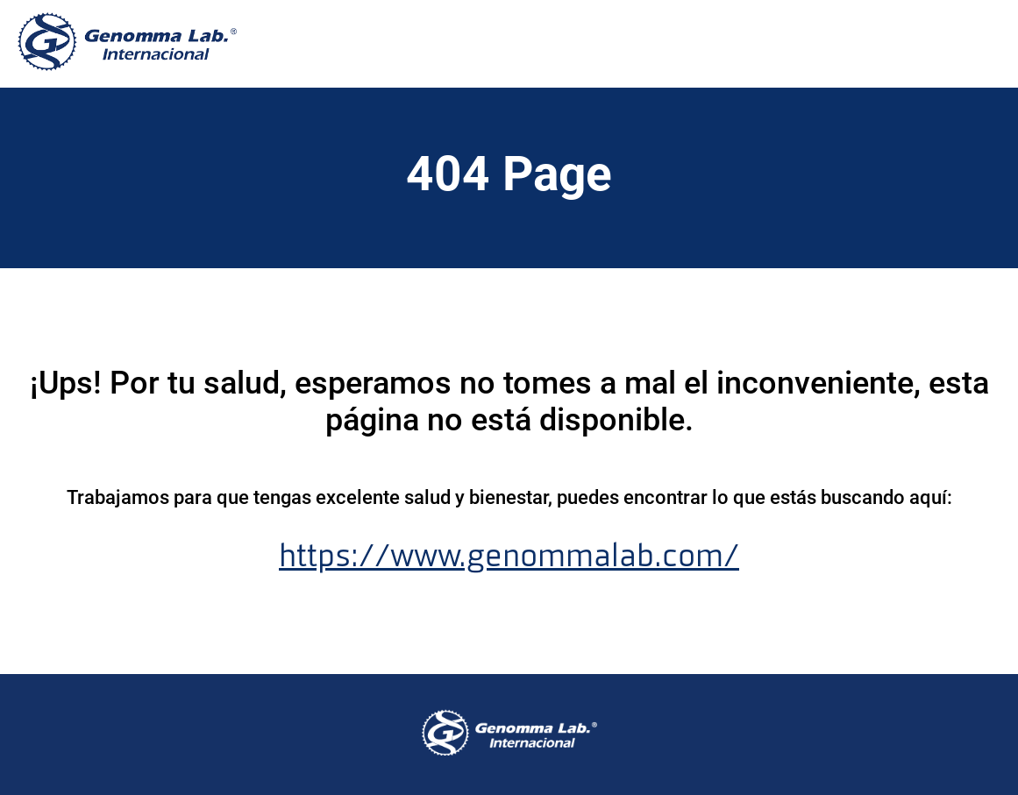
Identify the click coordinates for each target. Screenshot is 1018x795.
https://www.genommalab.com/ (509, 556)
